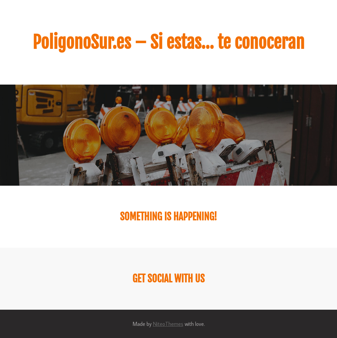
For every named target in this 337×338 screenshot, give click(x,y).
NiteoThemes (168, 323)
